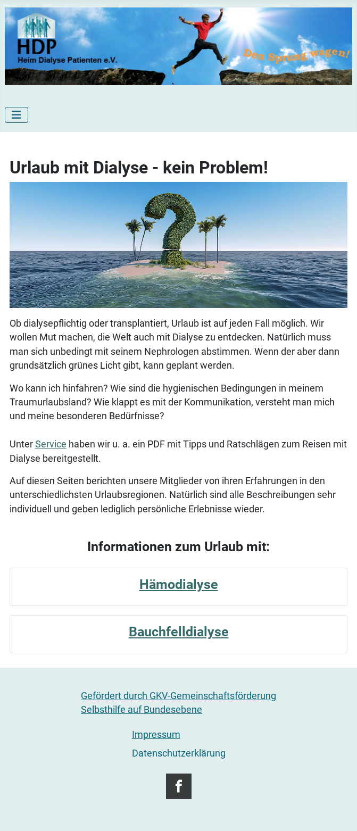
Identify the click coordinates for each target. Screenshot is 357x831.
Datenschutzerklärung (179, 753)
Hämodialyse (178, 584)
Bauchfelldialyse (179, 631)
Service (51, 444)
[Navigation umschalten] (16, 115)
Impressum (156, 734)
